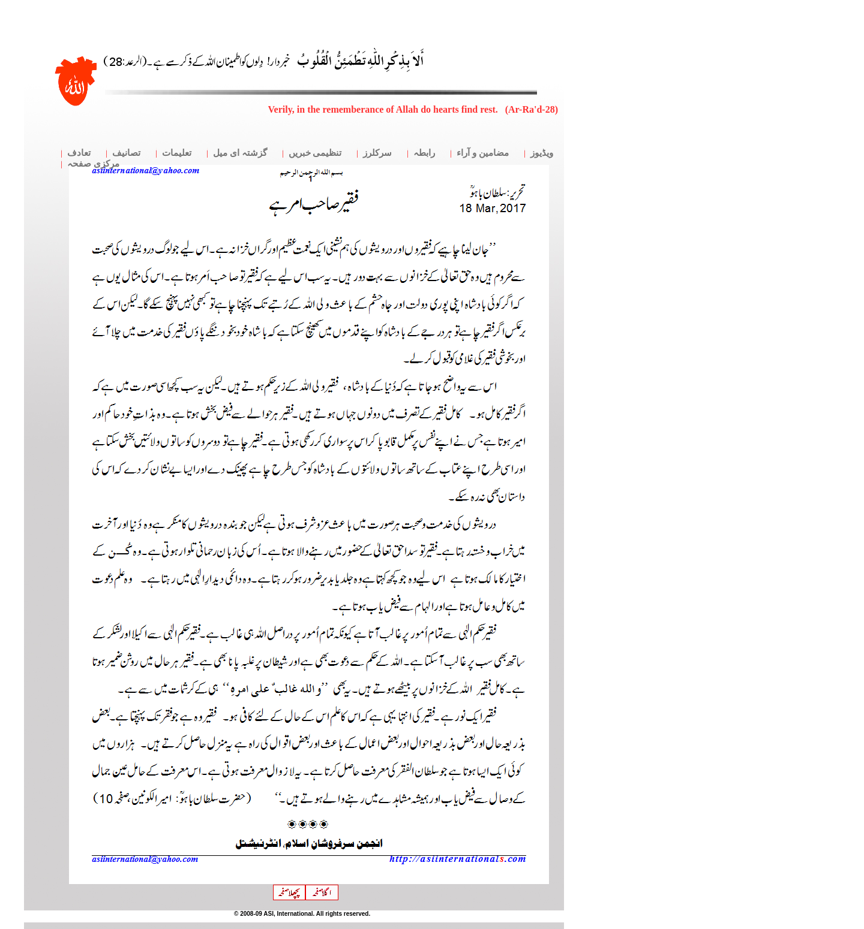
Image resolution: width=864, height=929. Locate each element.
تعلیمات (176, 153)
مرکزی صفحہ (93, 163)
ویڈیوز (541, 153)
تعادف (79, 153)
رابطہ (424, 153)
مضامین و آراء (483, 153)
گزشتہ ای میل (240, 153)
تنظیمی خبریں (315, 153)
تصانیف (126, 153)
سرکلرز (377, 153)
